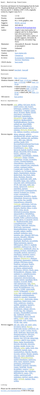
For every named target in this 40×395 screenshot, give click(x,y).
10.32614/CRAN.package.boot (25, 28)
